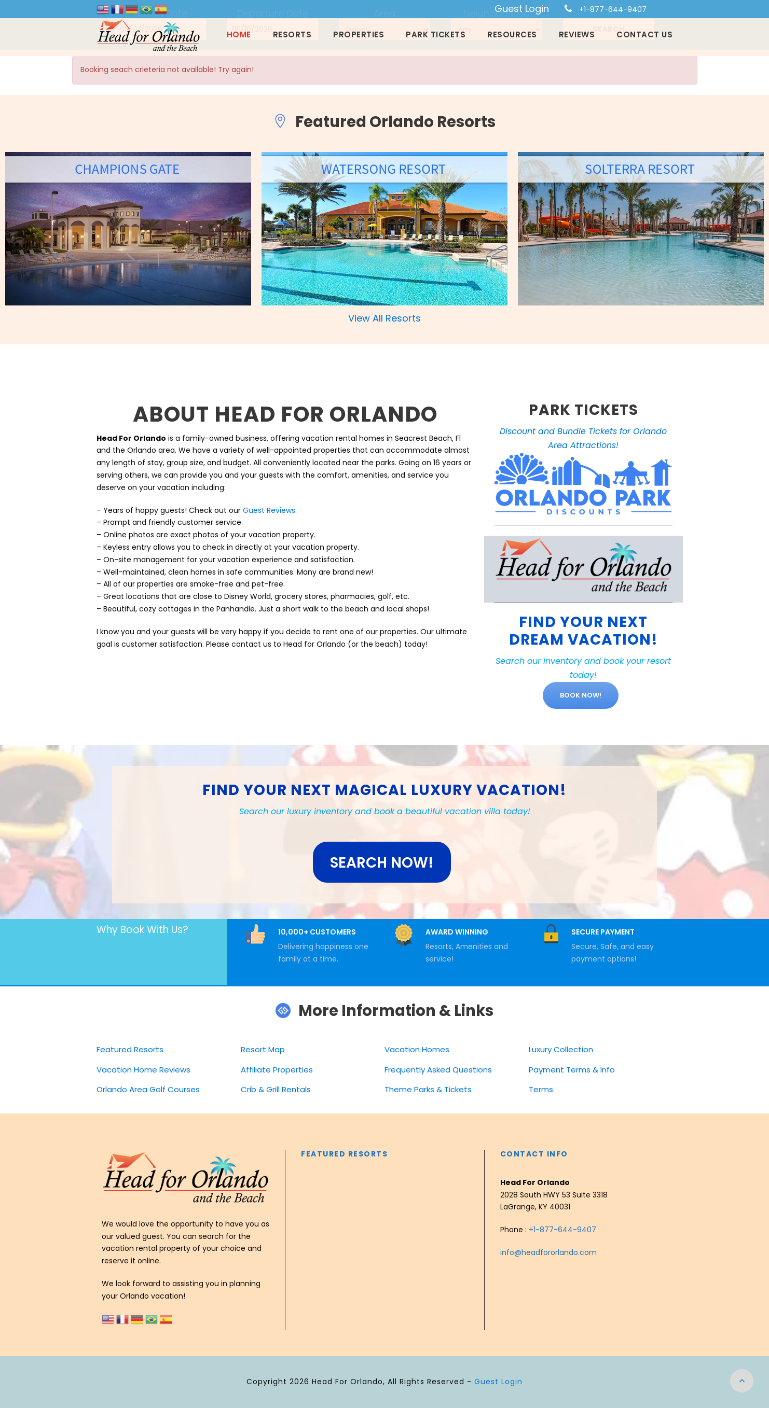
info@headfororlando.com (548, 1252)
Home (239, 34)
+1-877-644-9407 (613, 9)
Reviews (577, 34)
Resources (512, 34)
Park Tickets (435, 34)
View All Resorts (384, 318)
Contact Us (644, 34)
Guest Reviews (269, 510)
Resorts (292, 34)
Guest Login (522, 8)
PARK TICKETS (583, 410)
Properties (358, 34)
